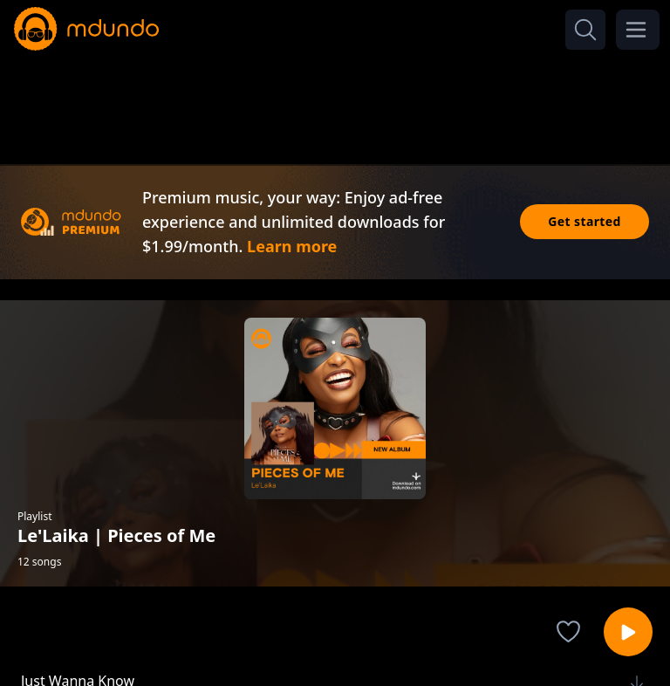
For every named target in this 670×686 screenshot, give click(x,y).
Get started (584, 221)
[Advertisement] (335, 103)
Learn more (292, 246)
